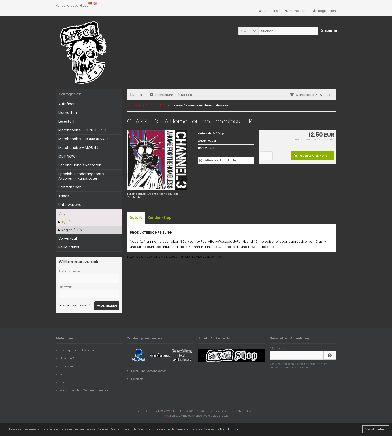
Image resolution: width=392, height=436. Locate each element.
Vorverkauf (68, 238)
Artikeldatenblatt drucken (221, 160)
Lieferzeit (135, 379)
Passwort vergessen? (74, 305)
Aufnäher (66, 103)
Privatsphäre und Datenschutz (78, 350)
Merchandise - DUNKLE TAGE (82, 130)
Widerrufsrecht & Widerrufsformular (82, 390)
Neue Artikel (68, 247)
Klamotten (67, 112)
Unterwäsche (70, 204)
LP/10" (65, 222)
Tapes (63, 195)
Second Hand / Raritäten (80, 165)
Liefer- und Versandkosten (147, 371)
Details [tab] (136, 217)
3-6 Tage (218, 133)
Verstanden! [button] (376, 429)
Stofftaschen (70, 187)
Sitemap (63, 382)
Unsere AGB (66, 358)
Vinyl (62, 213)
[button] (248, 31)
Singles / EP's (71, 230)
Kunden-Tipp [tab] (160, 217)
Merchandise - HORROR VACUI (84, 138)
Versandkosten (325, 139)
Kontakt (137, 94)
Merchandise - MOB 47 (78, 147)
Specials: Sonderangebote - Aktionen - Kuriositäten (82, 176)
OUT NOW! (67, 156)
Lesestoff (66, 121)
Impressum (161, 94)
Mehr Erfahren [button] (230, 429)
